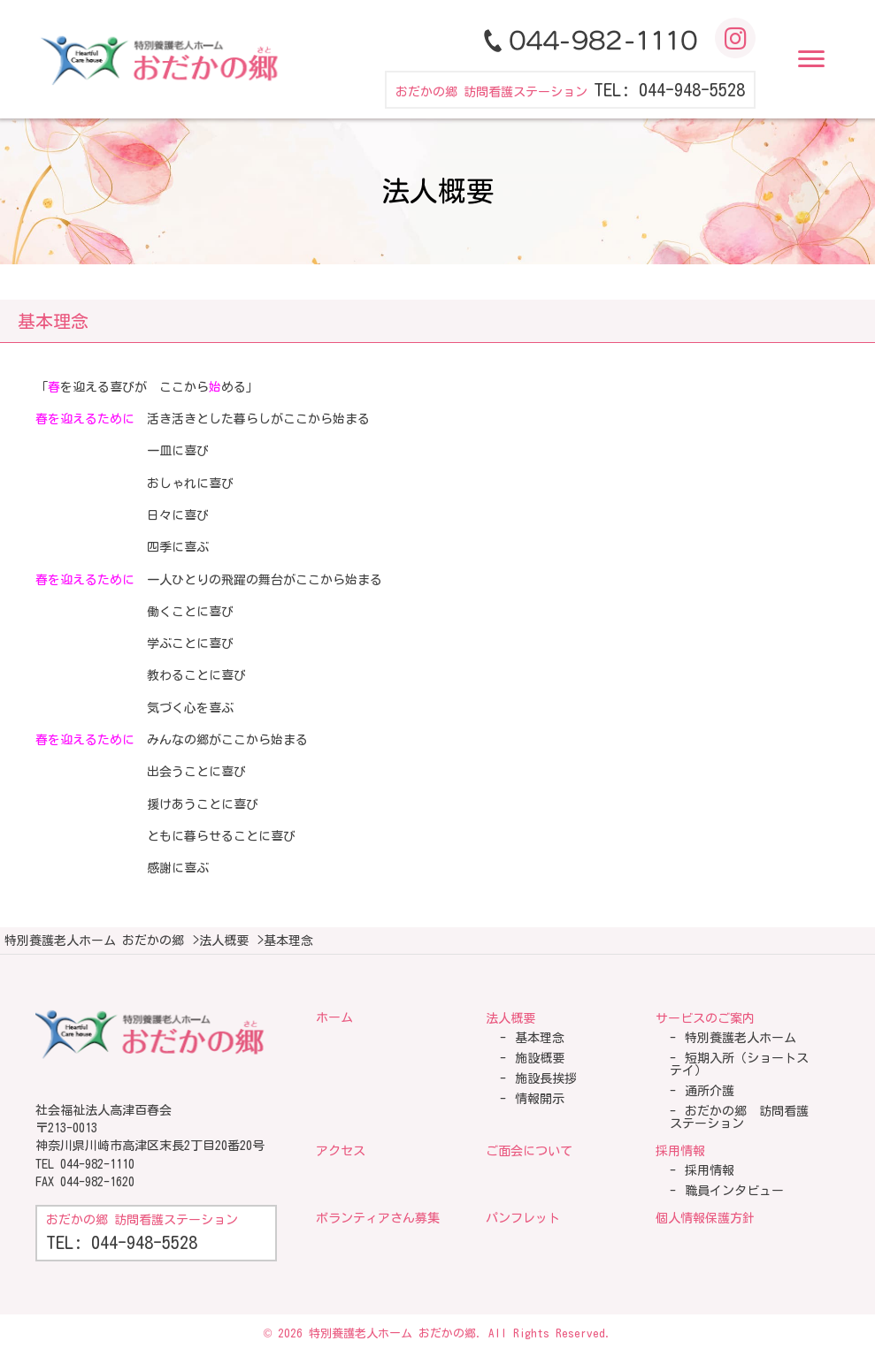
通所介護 (709, 1091)
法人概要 (510, 1018)
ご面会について (529, 1151)
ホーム (334, 1017)
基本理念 (539, 1038)
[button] (811, 59)
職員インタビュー (734, 1191)
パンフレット (523, 1218)
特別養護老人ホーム (740, 1038)
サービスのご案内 (705, 1018)
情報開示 (539, 1099)
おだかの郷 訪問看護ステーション (739, 1117)
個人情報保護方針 (705, 1218)
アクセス (340, 1151)
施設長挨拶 (546, 1078)
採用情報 (680, 1151)
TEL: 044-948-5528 (669, 89)
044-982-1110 (97, 1164)
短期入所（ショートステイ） (739, 1064)
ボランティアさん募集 (378, 1218)
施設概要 (539, 1058)
